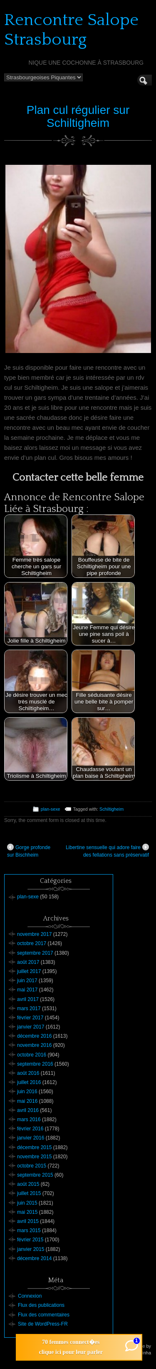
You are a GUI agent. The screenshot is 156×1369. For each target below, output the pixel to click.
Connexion (30, 1296)
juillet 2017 (29, 971)
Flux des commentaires (43, 1315)
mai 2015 (27, 1212)
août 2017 (28, 962)
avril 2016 (28, 1110)
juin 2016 (27, 1091)
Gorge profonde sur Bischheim (28, 851)
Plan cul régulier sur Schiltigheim (78, 116)
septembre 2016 (35, 1064)
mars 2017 (29, 1008)
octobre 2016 (31, 1055)
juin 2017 (27, 980)
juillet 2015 (29, 1193)
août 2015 (28, 1184)
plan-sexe (50, 809)
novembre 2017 (34, 934)
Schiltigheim (111, 809)
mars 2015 (29, 1230)
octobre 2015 (31, 1166)
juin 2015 (27, 1203)
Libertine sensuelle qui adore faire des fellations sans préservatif (107, 851)
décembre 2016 (34, 1036)
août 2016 (28, 1073)
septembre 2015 (35, 1175)
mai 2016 (27, 1101)
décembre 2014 (34, 1258)
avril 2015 (28, 1221)
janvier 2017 (30, 1027)
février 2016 (30, 1129)
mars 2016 (29, 1119)
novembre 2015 (34, 1157)
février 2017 (30, 1018)
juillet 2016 (29, 1082)
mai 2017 (27, 990)
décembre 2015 (34, 1147)
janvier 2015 (30, 1249)
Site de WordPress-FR (43, 1324)
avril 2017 (28, 999)
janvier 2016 (30, 1138)
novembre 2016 (34, 1045)
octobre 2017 (31, 943)
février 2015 (30, 1240)
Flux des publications (41, 1305)
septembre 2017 (35, 953)
